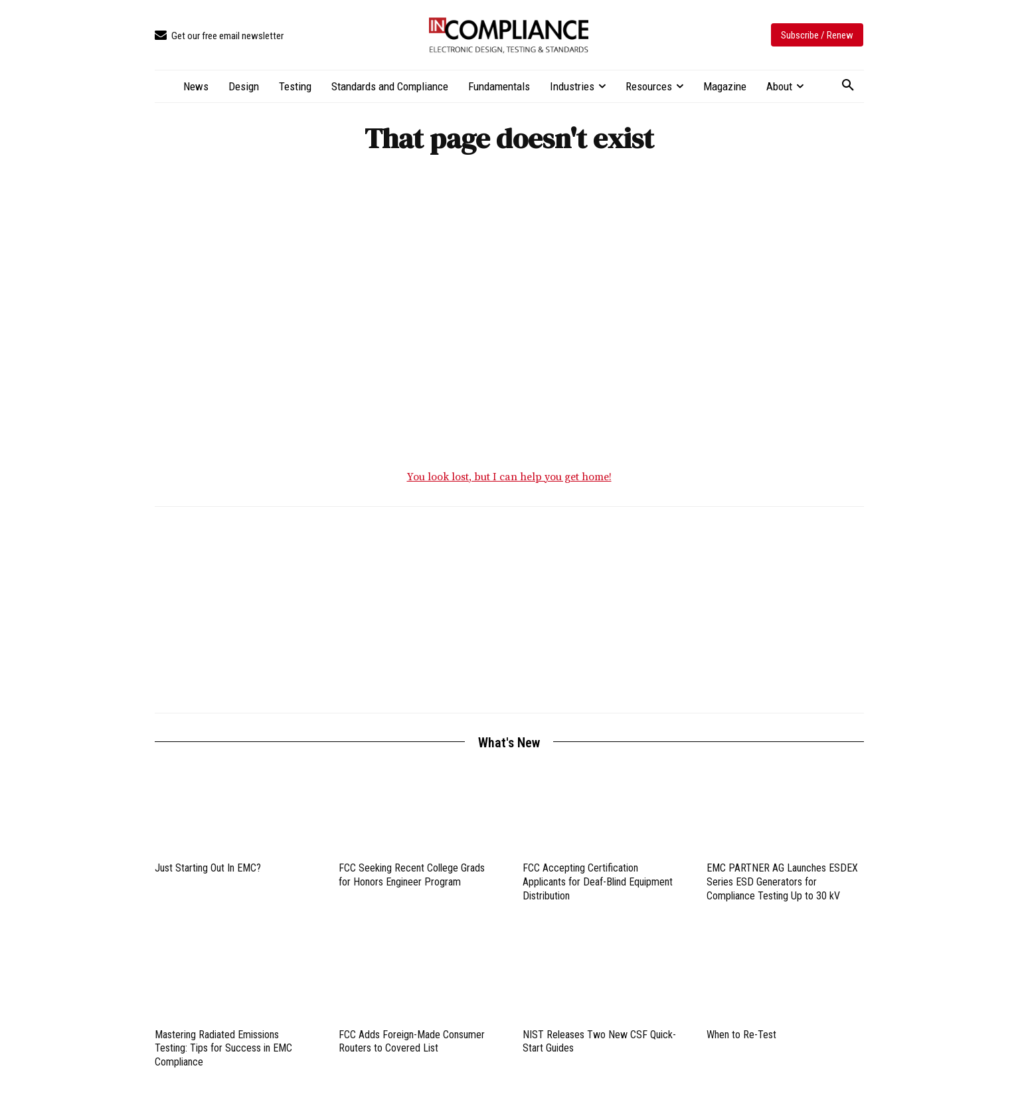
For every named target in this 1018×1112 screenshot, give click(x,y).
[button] (848, 86)
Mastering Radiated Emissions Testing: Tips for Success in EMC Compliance (223, 1055)
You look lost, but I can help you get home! (509, 483)
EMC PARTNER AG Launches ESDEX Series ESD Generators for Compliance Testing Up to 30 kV (782, 888)
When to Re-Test (741, 1041)
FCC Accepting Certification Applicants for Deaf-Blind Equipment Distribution (598, 888)
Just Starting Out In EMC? (208, 874)
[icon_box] (219, 36)
